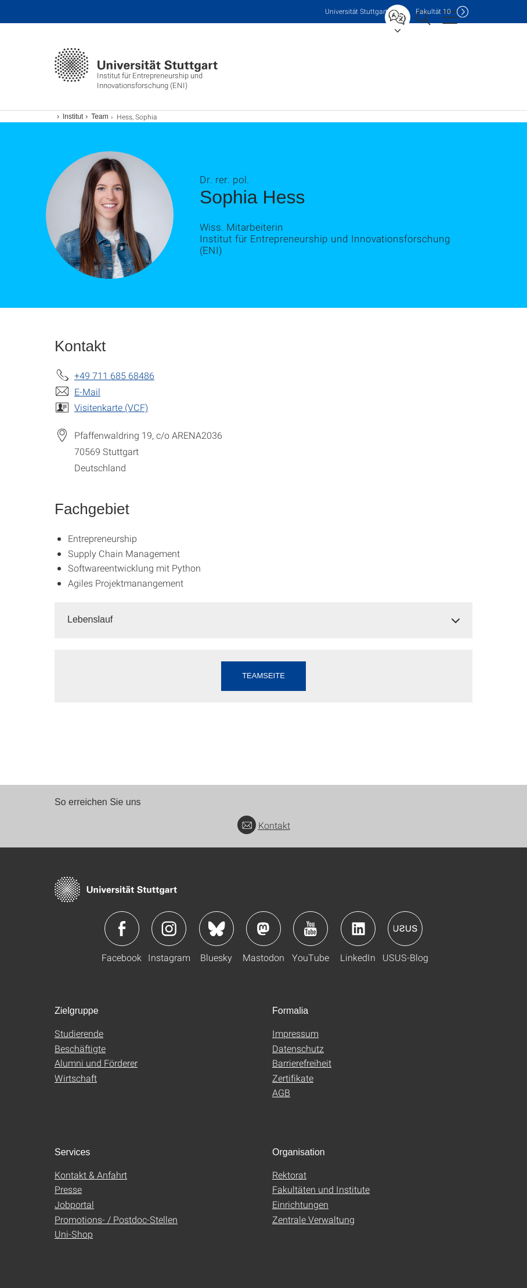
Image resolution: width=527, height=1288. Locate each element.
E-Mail (87, 391)
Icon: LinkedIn (358, 928)
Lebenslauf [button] (90, 619)
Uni (356, 11)
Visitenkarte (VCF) (111, 407)
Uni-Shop (74, 1234)
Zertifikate (292, 1078)
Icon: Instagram (168, 928)
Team (99, 116)
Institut (73, 116)
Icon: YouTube (310, 928)
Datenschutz (298, 1048)
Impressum (295, 1033)
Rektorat (289, 1175)
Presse (68, 1189)
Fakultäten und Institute (321, 1189)
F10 (433, 11)
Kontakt (263, 825)
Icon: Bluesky (216, 928)
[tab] (263, 620)
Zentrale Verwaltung (313, 1219)
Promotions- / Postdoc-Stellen (116, 1219)
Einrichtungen (300, 1204)
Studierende (79, 1033)
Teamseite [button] (263, 675)
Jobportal (74, 1204)
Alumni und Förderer (96, 1063)
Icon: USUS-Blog (405, 928)
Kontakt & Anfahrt (91, 1175)
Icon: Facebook (121, 928)
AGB (281, 1092)
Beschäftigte (80, 1048)
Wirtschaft (76, 1078)
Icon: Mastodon (263, 928)
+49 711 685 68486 (114, 375)
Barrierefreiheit (301, 1063)
